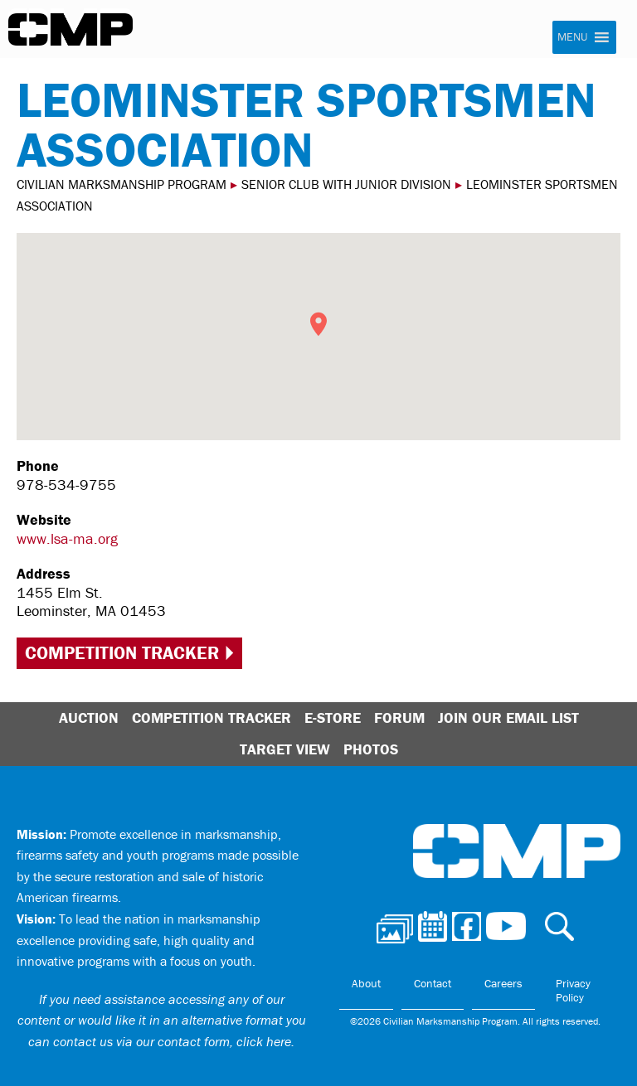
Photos (370, 749)
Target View (285, 749)
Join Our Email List (508, 717)
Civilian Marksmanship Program (70, 29)
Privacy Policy (573, 991)
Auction (89, 717)
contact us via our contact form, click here (172, 1041)
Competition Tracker (122, 653)
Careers (503, 983)
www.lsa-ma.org (67, 538)
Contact (432, 983)
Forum (399, 717)
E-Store (332, 717)
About (366, 983)
